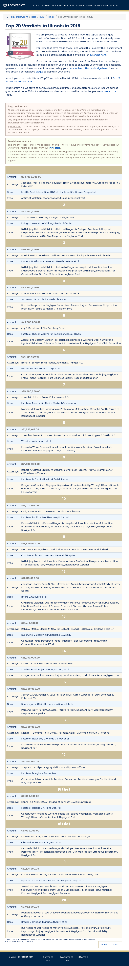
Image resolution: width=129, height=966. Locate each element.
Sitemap (83, 957)
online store (54, 147)
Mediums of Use (66, 958)
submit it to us (108, 91)
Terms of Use (48, 958)
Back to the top (110, 944)
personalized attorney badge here (88, 68)
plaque (39, 71)
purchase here (97, 55)
